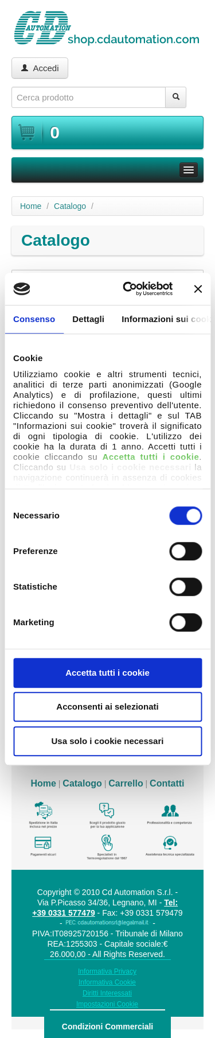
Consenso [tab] (34, 319)
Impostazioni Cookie (107, 1004)
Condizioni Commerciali (107, 1026)
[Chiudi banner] (198, 289)
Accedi (40, 68)
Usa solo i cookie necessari (108, 741)
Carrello (125, 783)
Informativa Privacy (107, 971)
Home (30, 206)
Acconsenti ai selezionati (107, 706)
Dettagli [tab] (88, 319)
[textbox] (88, 97)
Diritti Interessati (107, 993)
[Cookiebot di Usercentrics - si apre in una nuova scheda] (128, 288)
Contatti (167, 783)
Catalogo (70, 206)
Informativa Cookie (107, 982)
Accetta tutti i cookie (107, 672)
